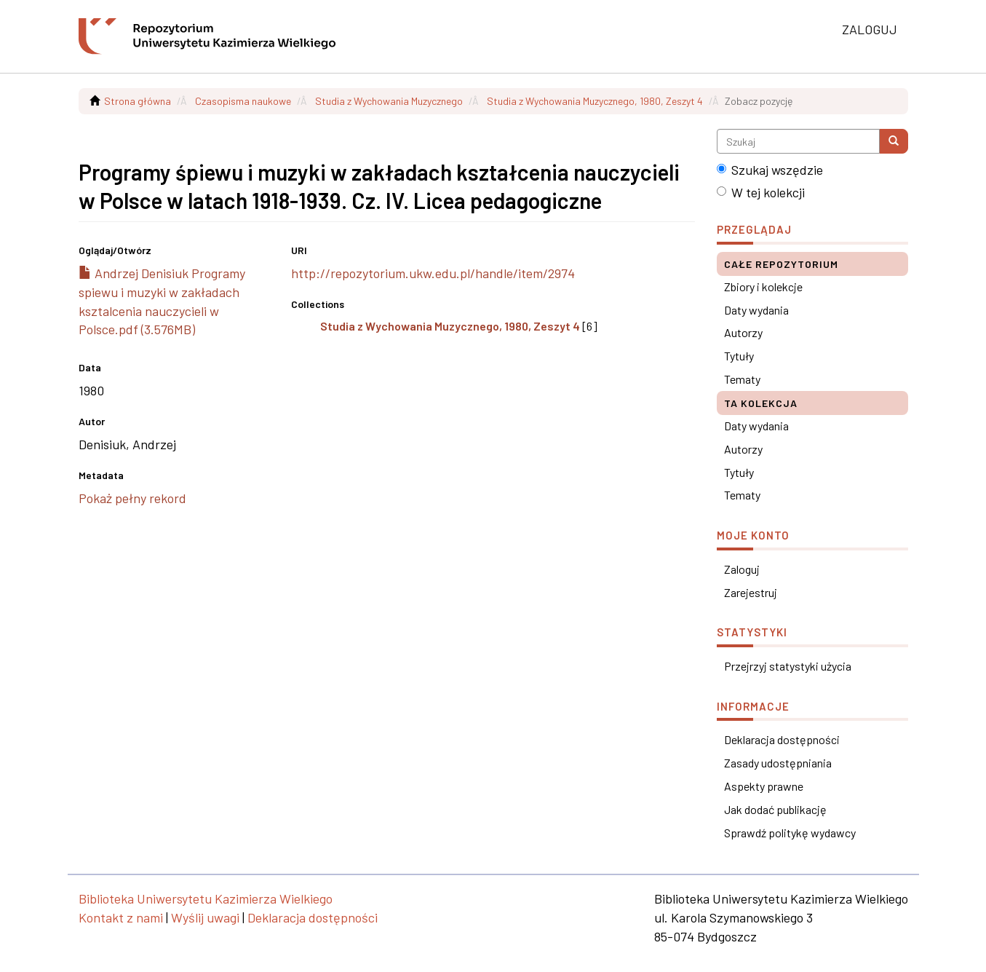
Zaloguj (742, 569)
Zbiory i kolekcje (763, 286)
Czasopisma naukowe (243, 101)
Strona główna (137, 101)
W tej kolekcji (761, 192)
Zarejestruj (750, 592)
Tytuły (739, 356)
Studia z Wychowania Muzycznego (389, 101)
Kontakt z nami (121, 917)
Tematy (742, 379)
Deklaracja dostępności (782, 739)
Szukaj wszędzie (770, 170)
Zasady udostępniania (778, 763)
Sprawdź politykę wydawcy (790, 832)
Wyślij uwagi (205, 917)
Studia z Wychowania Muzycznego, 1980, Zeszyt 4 (595, 101)
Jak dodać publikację (775, 809)
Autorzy (743, 332)
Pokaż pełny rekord (132, 498)
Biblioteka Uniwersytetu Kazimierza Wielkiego (206, 898)
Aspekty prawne (763, 786)
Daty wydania (756, 310)
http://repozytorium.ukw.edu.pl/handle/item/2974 (433, 273)
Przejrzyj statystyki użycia (787, 666)
